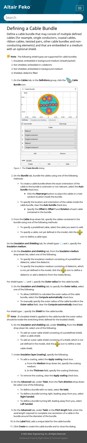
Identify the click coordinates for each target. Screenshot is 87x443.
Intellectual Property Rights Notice (34, 438)
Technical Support (60, 438)
